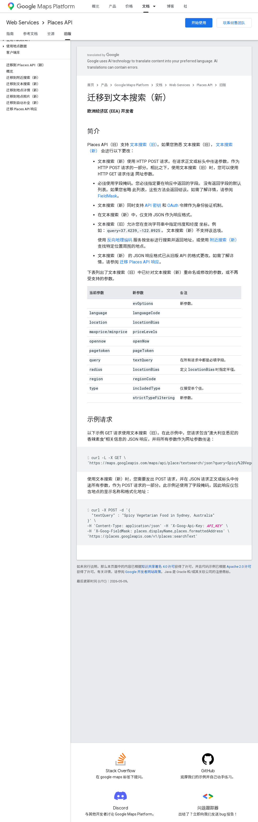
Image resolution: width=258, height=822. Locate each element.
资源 (50, 33)
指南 (10, 33)
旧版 (222, 85)
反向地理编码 (119, 240)
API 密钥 (153, 205)
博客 (170, 6)
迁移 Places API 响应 (139, 262)
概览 (95, 6)
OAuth (172, 205)
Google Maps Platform (131, 85)
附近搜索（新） (224, 240)
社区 (187, 6)
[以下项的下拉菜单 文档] (156, 6)
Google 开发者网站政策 (143, 572)
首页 (90, 85)
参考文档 (30, 33)
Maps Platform (46, 6)
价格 (129, 6)
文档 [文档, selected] (146, 6)
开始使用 (198, 22)
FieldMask (107, 196)
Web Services (22, 22)
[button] (34, 40)
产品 (112, 6)
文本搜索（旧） (143, 144)
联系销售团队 (234, 22)
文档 (159, 85)
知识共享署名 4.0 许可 (158, 567)
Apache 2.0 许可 (239, 567)
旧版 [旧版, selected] (67, 33)
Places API (59, 22)
